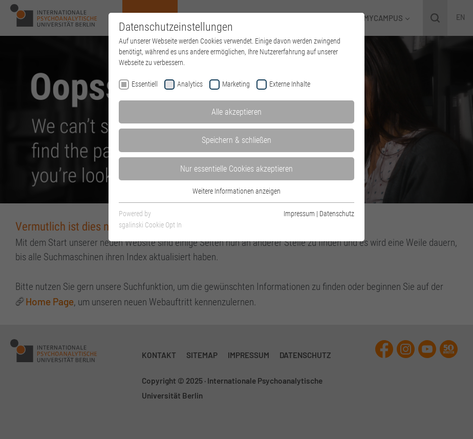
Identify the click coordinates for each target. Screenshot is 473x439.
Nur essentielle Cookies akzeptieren (236, 169)
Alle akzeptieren (236, 112)
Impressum (299, 214)
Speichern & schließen (236, 140)
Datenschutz (336, 214)
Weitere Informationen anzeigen (236, 191)
